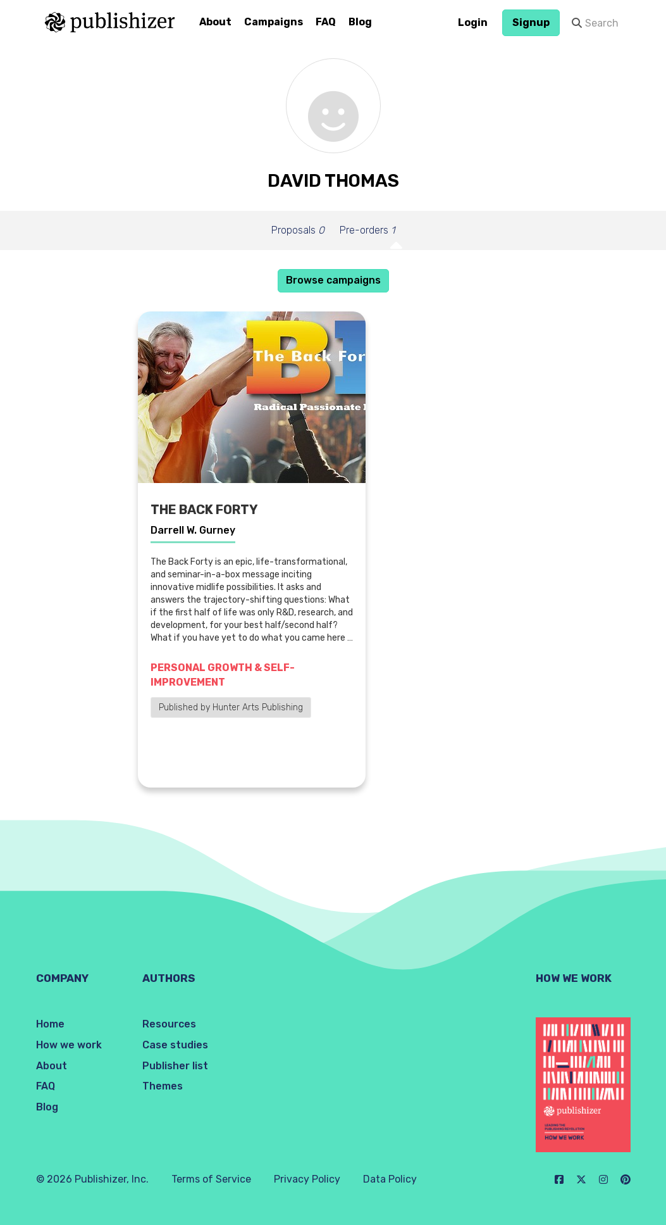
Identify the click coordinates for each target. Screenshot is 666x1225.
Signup (531, 22)
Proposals (297, 230)
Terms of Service (211, 1179)
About (215, 22)
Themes (162, 1086)
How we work (69, 1045)
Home (50, 1024)
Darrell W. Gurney (193, 530)
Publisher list (175, 1066)
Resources (169, 1024)
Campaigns (273, 22)
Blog (360, 22)
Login (473, 22)
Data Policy (390, 1179)
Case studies (175, 1045)
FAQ (326, 22)
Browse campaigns (333, 280)
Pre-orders (367, 230)
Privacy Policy (307, 1179)
